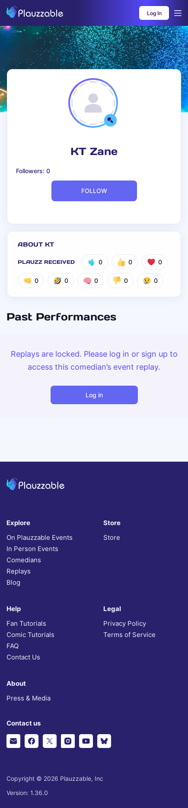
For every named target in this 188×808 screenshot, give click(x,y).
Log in (94, 395)
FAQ (12, 646)
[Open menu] (178, 13)
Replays (18, 571)
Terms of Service (129, 635)
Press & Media (28, 698)
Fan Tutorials (26, 623)
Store (111, 538)
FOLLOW (94, 190)
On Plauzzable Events (39, 538)
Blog (13, 582)
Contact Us (23, 657)
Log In (154, 13)
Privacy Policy (124, 623)
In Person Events (32, 549)
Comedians (23, 560)
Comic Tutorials (30, 635)
